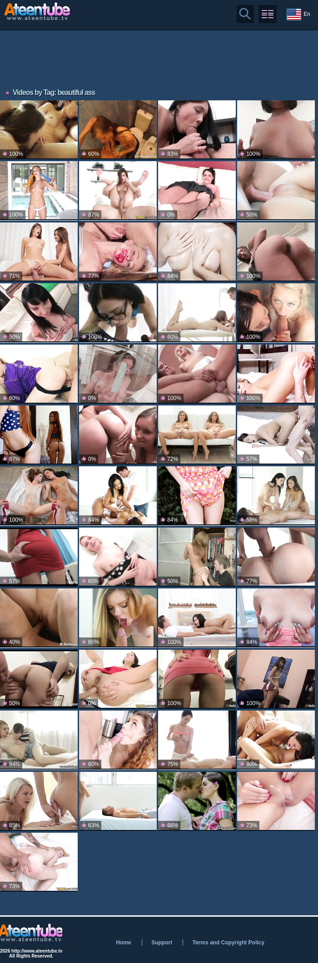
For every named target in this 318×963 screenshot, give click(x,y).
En (298, 14)
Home (123, 942)
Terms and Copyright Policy (228, 942)
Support (161, 942)
